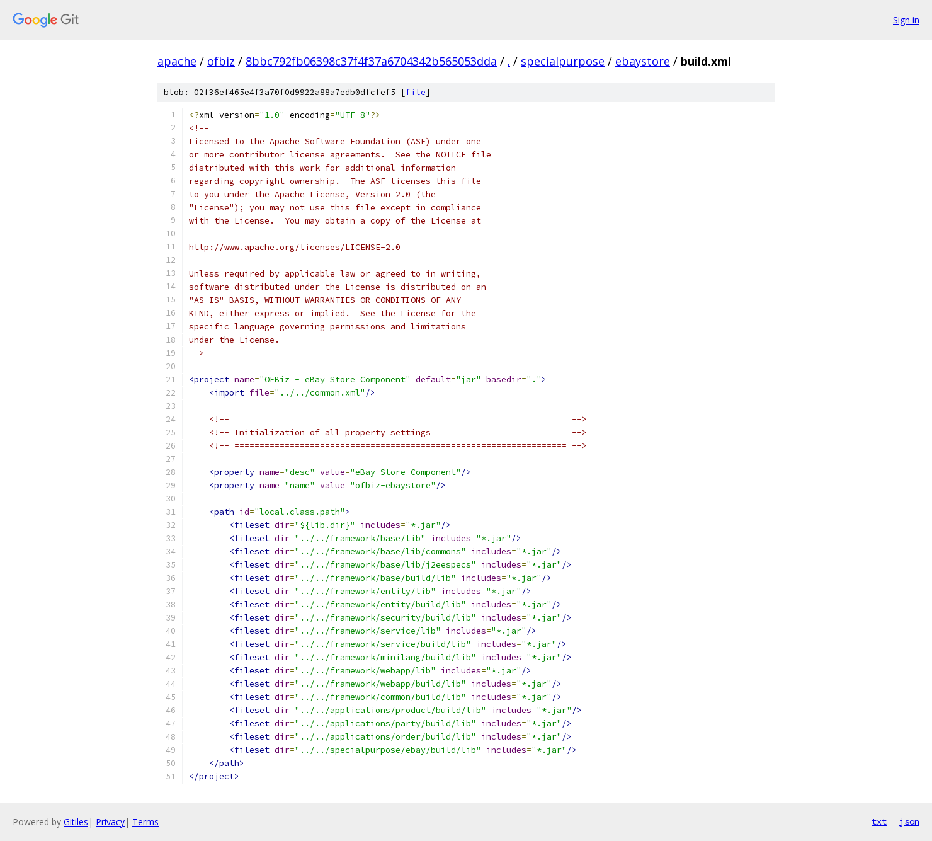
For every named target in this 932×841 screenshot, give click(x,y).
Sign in (906, 20)
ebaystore (642, 61)
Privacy (110, 822)
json (909, 821)
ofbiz (221, 61)
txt (879, 821)
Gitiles (76, 822)
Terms (145, 822)
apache (176, 61)
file (416, 92)
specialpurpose (563, 61)
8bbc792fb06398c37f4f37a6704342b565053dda (371, 61)
